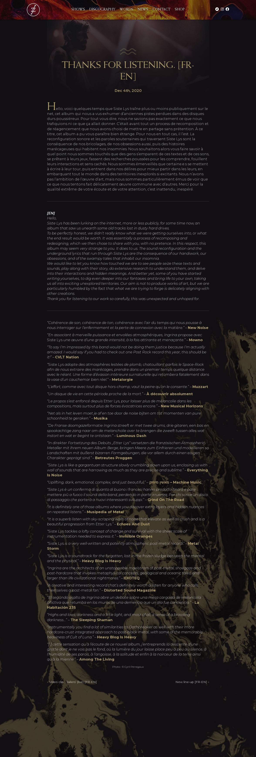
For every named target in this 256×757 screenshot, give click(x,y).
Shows (78, 10)
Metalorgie (122, 379)
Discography (102, 10)
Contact (161, 10)
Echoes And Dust (133, 524)
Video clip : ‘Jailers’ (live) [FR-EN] (73, 682)
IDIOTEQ (132, 578)
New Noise (198, 327)
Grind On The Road (166, 499)
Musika (101, 418)
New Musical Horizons (182, 406)
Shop (180, 10)
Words (126, 10)
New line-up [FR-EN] (191, 682)
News (143, 10)
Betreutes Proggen (113, 458)
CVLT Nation (67, 357)
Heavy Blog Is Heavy (101, 561)
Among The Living (96, 659)
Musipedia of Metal (105, 512)
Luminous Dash (131, 435)
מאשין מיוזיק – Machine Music (175, 482)
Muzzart (200, 386)
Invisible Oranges (136, 536)
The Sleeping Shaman (92, 620)
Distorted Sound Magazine (130, 590)
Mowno (196, 340)
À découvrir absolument (170, 394)
